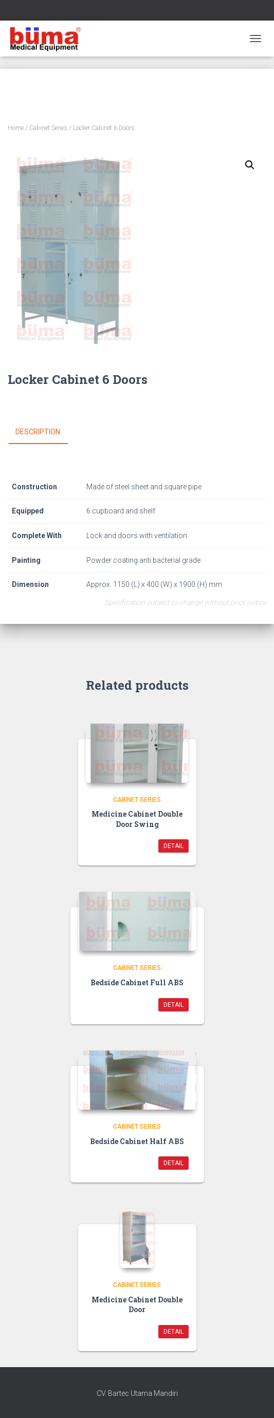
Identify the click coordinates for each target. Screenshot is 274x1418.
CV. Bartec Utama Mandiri (137, 1393)
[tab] (45, 432)
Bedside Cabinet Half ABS (137, 1141)
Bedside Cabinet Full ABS (137, 982)
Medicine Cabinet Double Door (137, 1305)
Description (37, 432)
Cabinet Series (48, 128)
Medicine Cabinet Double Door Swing (137, 819)
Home (16, 128)
